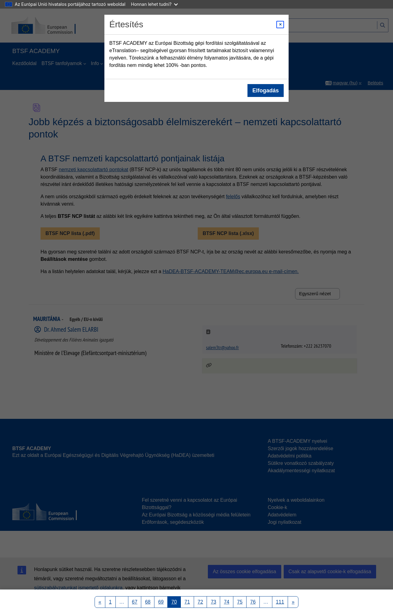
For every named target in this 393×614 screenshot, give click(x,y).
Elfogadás (265, 90)
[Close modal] (280, 24)
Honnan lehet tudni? (154, 4)
